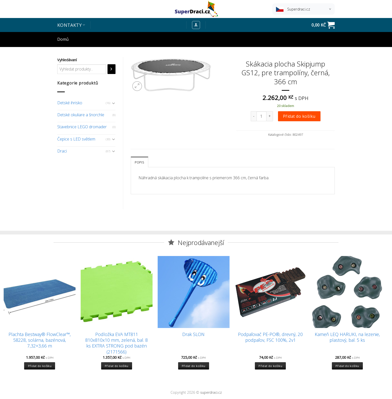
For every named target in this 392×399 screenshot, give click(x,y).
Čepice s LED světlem (76, 139)
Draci (62, 151)
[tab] (139, 162)
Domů (63, 39)
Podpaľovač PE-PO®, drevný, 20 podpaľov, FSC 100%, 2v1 (270, 337)
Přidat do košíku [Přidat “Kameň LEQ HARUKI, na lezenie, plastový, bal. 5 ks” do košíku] (347, 366)
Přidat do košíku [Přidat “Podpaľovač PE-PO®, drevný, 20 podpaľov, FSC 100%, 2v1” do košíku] (270, 366)
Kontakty (71, 25)
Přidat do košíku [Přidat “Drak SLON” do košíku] (194, 366)
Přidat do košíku (299, 116)
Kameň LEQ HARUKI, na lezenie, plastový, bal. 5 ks (347, 337)
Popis (139, 162)
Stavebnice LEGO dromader (82, 127)
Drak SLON (193, 334)
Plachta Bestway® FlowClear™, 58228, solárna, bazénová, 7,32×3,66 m (39, 340)
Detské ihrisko (69, 103)
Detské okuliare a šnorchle (80, 115)
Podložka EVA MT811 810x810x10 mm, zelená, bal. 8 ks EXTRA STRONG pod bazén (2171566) (116, 343)
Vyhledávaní (67, 60)
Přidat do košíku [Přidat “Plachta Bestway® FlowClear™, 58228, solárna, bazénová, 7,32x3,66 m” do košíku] (40, 366)
